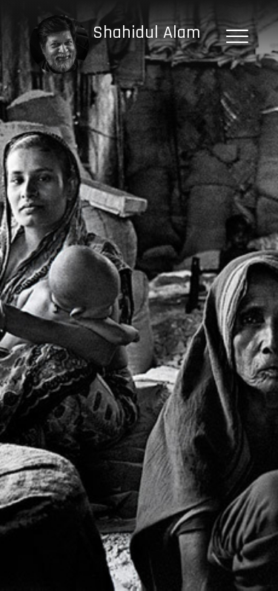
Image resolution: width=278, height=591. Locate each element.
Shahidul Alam (146, 33)
